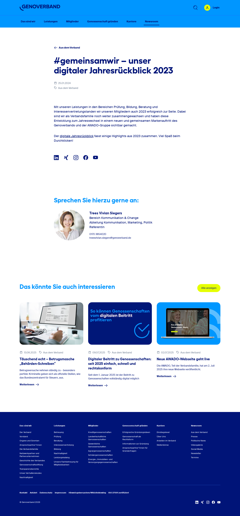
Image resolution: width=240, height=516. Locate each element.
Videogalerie (197, 445)
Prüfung (57, 436)
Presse (194, 436)
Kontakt (23, 492)
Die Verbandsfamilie (29, 449)
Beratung (58, 440)
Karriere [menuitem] (131, 21)
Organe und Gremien (29, 440)
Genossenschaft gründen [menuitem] (102, 21)
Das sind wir (26, 425)
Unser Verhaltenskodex (31, 473)
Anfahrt (33, 492)
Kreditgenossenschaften (99, 432)
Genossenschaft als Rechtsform (131, 438)
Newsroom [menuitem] (151, 21)
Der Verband (25, 432)
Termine (195, 457)
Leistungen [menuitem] (51, 21)
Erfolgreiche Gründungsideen (136, 432)
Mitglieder (93, 425)
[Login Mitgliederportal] (211, 7)
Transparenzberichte (29, 469)
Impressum (60, 492)
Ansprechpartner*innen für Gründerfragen (135, 449)
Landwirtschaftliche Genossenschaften (97, 438)
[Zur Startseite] (40, 7)
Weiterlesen (29, 384)
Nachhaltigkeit (26, 477)
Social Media (197, 449)
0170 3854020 (97, 234)
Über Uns (161, 436)
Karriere (161, 425)
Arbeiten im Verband (166, 440)
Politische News (198, 440)
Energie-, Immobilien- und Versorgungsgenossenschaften (103, 461)
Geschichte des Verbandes (32, 460)
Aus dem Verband (67, 48)
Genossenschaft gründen (135, 425)
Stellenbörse (163, 445)
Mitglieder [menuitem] (72, 21)
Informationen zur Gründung (135, 443)
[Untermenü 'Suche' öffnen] (195, 8)
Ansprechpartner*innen (31, 445)
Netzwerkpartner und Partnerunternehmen (29, 455)
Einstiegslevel (163, 432)
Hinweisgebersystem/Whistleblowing (87, 492)
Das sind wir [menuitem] (28, 21)
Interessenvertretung (64, 445)
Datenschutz (46, 492)
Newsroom (196, 425)
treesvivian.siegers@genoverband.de (110, 238)
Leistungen (59, 425)
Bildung (57, 449)
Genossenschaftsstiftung (31, 464)
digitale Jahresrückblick (77, 136)
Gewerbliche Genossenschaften (97, 445)
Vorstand (24, 436)
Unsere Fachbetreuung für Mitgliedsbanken (66, 463)
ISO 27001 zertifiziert (118, 492)
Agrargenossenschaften (99, 451)
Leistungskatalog (62, 457)
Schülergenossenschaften (100, 455)
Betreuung (59, 432)
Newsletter (196, 453)
